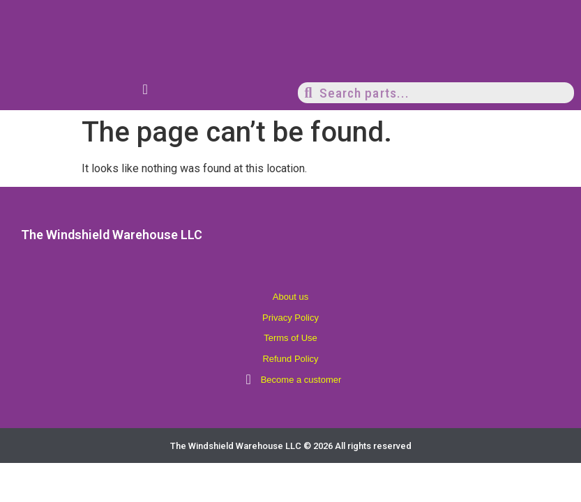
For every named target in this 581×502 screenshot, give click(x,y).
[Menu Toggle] (145, 89)
